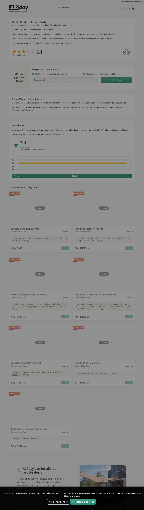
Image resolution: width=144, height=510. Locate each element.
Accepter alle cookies (83, 501)
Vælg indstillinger (58, 501)
